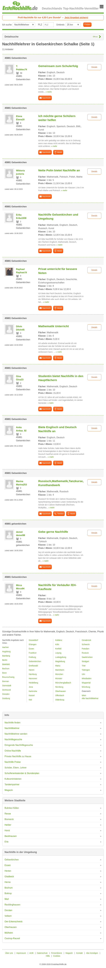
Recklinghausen (12, 904)
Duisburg (6, 698)
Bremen (5, 681)
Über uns (9, 953)
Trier (84, 666)
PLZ (40, 24)
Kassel (32, 695)
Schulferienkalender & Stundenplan (22, 773)
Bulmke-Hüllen (12, 808)
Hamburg (33, 674)
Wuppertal (86, 683)
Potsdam (85, 649)
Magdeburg (60, 661)
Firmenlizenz (56, 953)
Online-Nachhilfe (13, 751)
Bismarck (9, 819)
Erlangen (32, 644)
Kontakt (79, 953)
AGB (31, 953)
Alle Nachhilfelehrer (90, 698)
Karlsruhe (33, 691)
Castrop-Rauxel (12, 938)
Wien (84, 695)
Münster (58, 678)
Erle (6, 842)
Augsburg (6, 651)
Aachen (5, 647)
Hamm (31, 670)
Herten (8, 871)
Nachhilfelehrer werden (16, 734)
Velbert (8, 916)
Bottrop (8, 893)
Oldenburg (59, 700)
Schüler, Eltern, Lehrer (15, 767)
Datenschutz (42, 953)
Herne (8, 882)
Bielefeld (6, 664)
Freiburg (32, 657)
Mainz (57, 666)
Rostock (85, 653)
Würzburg (86, 687)
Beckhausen (11, 836)
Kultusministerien (13, 779)
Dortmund (6, 690)
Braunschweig (8, 677)
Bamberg (6, 656)
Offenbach (59, 695)
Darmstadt (6, 685)
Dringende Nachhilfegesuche (19, 745)
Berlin (4, 660)
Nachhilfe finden (12, 722)
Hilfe (48, 956)
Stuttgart (85, 661)
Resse (8, 813)
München (59, 674)
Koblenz (58, 640)
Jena (31, 687)
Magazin (9, 790)
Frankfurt (32, 653)
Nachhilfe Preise (13, 762)
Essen (8, 865)
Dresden (6, 694)
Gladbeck (9, 876)
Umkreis (60, 24)
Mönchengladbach (63, 683)
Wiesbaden (86, 678)
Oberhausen (11, 927)
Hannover (33, 678)
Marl (7, 899)
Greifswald (33, 666)
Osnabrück (86, 640)
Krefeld (58, 649)
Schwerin (86, 644)
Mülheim (9, 933)
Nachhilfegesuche (13, 739)
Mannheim (59, 670)
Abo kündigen (92, 953)
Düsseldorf (33, 640)
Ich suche (7, 24)
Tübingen (86, 670)
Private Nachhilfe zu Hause (18, 756)
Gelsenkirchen (12, 859)
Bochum (9, 888)
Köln (57, 644)
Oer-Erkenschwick (13, 921)
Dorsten (8, 910)
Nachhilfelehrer (12, 728)
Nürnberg (59, 687)
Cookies (56, 956)
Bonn (4, 673)
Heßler (8, 825)
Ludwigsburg (60, 657)
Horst (7, 830)
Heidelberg (33, 683)
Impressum (21, 953)
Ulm (83, 674)
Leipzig (58, 653)
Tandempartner (12, 784)
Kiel (30, 700)
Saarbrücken (87, 657)
